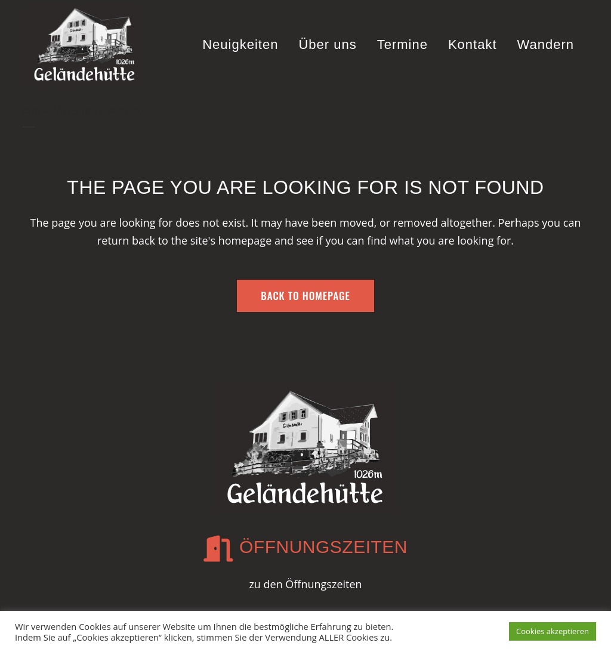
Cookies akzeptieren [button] (552, 631)
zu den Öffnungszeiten (305, 584)
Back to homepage (305, 295)
